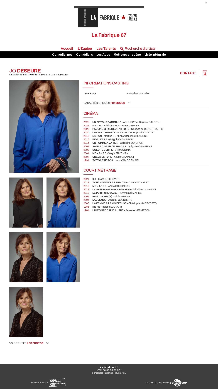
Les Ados (103, 54)
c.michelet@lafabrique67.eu (109, 373)
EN (206, 3)
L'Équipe (85, 48)
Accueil (67, 48)
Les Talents (106, 48)
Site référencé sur (48, 383)
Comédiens (84, 54)
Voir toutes (29, 343)
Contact (188, 73)
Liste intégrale (155, 54)
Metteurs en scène (127, 54)
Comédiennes (62, 54)
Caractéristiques (106, 102)
